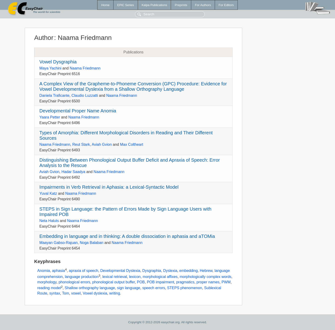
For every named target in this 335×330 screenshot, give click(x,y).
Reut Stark (81, 144)
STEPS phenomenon (184, 288)
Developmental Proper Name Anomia (77, 110)
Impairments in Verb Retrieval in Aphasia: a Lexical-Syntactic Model (108, 187)
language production (82, 277)
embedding (188, 271)
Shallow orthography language (90, 288)
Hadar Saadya (73, 172)
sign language (128, 288)
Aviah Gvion (102, 144)
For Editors (226, 5)
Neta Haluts (49, 221)
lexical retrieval (114, 277)
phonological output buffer (113, 282)
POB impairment (160, 282)
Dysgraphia (151, 271)
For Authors (203, 5)
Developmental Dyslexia (120, 271)
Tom (65, 293)
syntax (54, 293)
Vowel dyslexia (95, 293)
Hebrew (206, 271)
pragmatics (185, 282)
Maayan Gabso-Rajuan (58, 243)
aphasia (58, 271)
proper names (208, 282)
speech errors (153, 288)
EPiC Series (125, 5)
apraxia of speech (83, 271)
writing (114, 293)
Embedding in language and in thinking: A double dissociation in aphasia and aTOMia (127, 236)
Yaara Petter (49, 117)
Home (105, 5)
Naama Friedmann (85, 68)
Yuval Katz (48, 193)
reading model (49, 288)
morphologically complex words (205, 277)
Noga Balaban (91, 243)
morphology (46, 282)
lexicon (135, 277)
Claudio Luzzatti (84, 95)
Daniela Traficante (54, 95)
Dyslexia (170, 271)
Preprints (181, 5)
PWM (226, 282)
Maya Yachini (50, 68)
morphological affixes (160, 277)
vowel (76, 293)
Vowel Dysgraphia (58, 61)
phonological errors (74, 282)
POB (141, 282)
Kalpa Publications (154, 5)
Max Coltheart (131, 144)
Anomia (43, 271)
